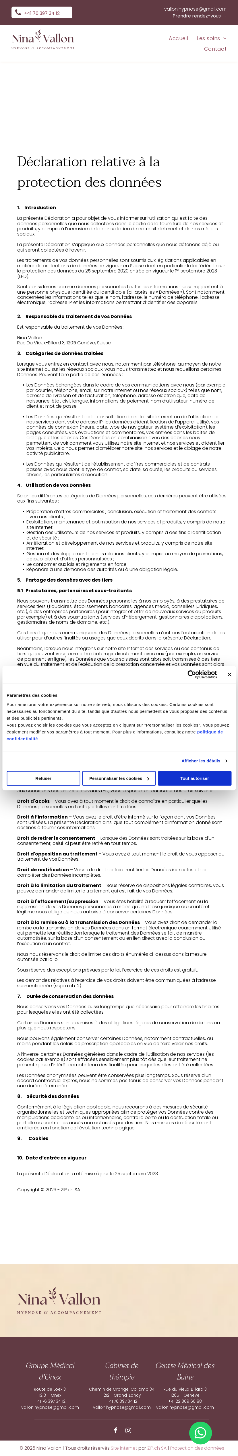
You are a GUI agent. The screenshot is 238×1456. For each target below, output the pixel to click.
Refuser (43, 778)
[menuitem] (174, 38)
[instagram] (128, 1431)
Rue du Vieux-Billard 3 (185, 1389)
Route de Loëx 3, (50, 1389)
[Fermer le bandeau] (229, 674)
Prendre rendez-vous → (200, 16)
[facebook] (115, 1431)
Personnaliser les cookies (119, 778)
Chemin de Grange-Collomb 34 (121, 1389)
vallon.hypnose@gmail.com (195, 9)
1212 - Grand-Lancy (121, 1395)
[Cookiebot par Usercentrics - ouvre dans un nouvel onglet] (192, 674)
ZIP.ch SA (157, 1448)
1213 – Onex (50, 1395)
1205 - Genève (185, 1395)
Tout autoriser (194, 778)
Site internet (124, 1448)
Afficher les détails (200, 760)
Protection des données (197, 1448)
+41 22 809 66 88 (185, 1401)
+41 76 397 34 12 (50, 1401)
